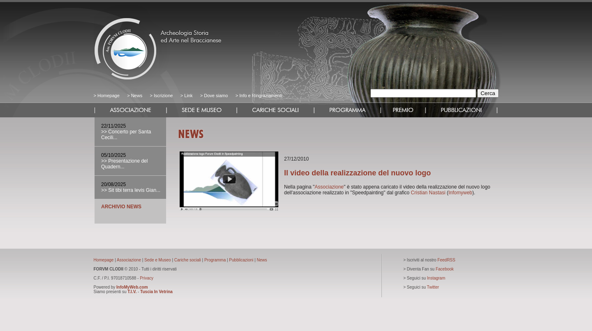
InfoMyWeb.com (132, 287)
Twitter (433, 287)
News (137, 95)
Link (188, 95)
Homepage (108, 95)
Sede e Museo (157, 260)
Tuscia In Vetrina (156, 291)
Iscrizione (163, 95)
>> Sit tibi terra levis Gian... (130, 190)
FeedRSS (446, 260)
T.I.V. (131, 291)
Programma (215, 260)
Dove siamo (215, 95)
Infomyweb (460, 193)
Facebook (445, 269)
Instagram (436, 278)
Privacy (146, 278)
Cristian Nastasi (428, 193)
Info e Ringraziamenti (260, 95)
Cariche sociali (187, 260)
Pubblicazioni (241, 260)
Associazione (329, 187)
